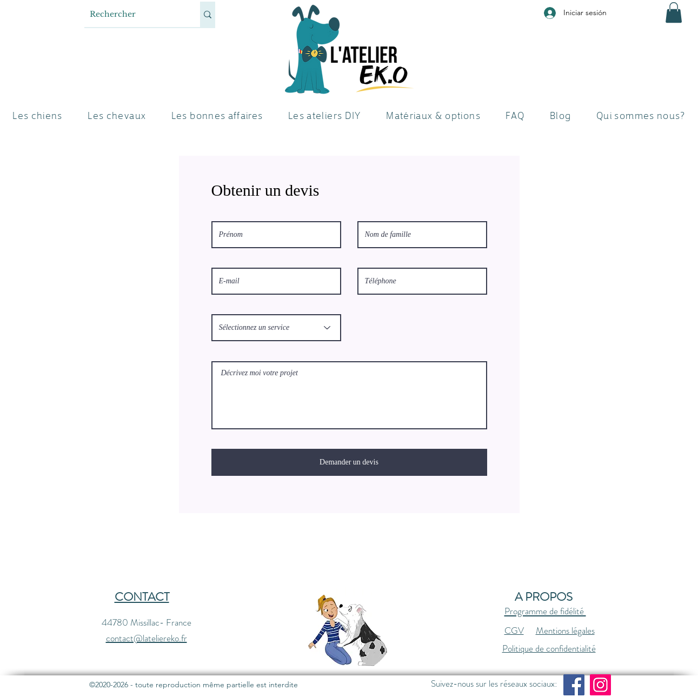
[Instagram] (600, 684)
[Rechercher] (133, 14)
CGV (514, 630)
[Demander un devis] (349, 462)
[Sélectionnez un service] (276, 327)
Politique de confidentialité (549, 648)
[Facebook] (573, 684)
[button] (673, 12)
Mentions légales (565, 630)
